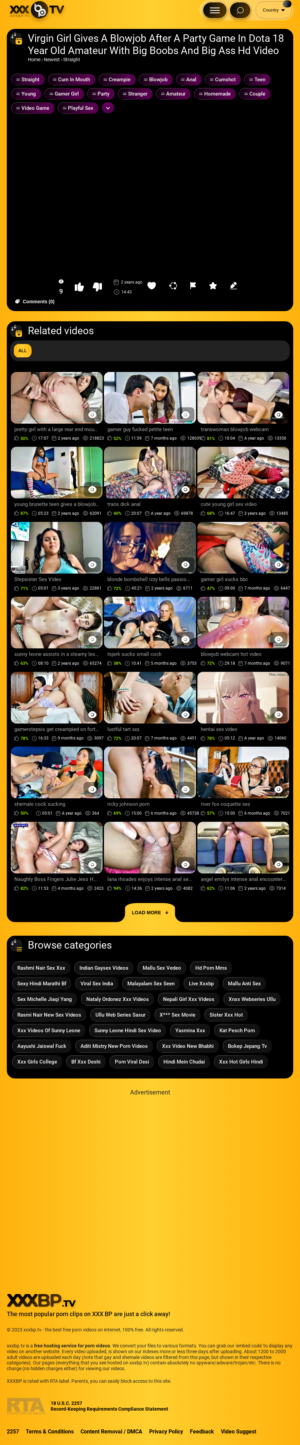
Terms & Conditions (50, 1431)
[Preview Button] (92, 414)
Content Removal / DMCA (111, 1431)
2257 (13, 1431)
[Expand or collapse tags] (108, 107)
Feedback (202, 1431)
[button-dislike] (97, 287)
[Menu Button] (215, 10)
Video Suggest (238, 1431)
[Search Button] (240, 10)
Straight (71, 59)
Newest (52, 59)
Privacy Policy (166, 1431)
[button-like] (79, 287)
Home (34, 59)
